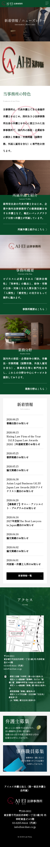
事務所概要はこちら (33, 309)
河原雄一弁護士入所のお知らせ (24, 564)
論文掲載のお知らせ (18, 470)
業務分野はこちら (35, 389)
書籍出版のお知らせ (18, 423)
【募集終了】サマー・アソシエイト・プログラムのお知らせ (25, 506)
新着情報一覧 (25, 575)
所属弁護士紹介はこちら (31, 229)
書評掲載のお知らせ (18, 457)
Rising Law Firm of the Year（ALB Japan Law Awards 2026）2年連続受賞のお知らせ (24, 440)
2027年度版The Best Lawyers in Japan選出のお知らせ (24, 523)
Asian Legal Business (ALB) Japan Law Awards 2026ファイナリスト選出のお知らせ (25, 487)
